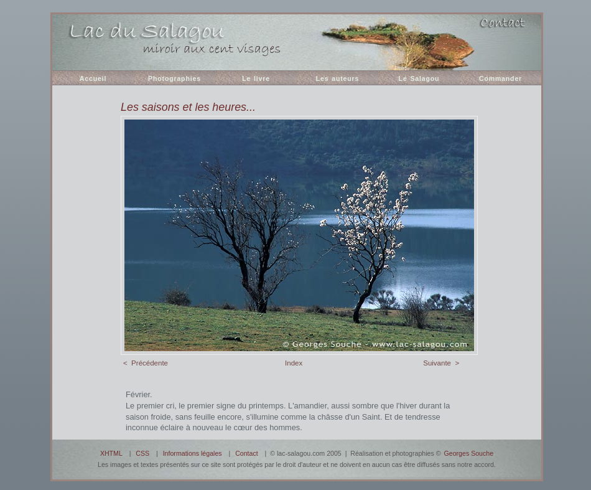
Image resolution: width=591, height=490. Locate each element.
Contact (246, 453)
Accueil (93, 78)
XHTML (111, 453)
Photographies (174, 78)
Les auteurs (338, 78)
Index (293, 363)
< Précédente (145, 363)
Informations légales (192, 453)
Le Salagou (419, 78)
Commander (500, 78)
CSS (142, 453)
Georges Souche (469, 453)
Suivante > (441, 363)
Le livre (256, 78)
